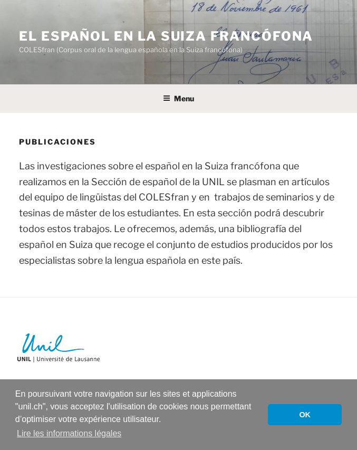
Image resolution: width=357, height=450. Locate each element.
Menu (178, 98)
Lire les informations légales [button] (69, 433)
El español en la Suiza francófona (166, 36)
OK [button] (305, 414)
